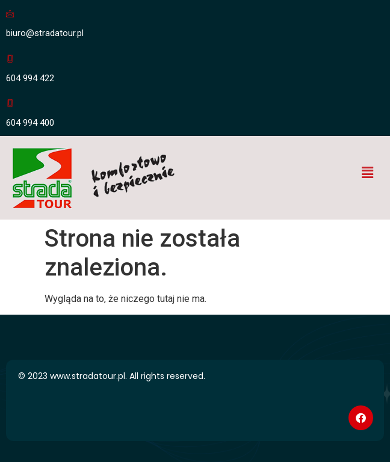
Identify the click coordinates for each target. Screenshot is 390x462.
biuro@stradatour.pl (45, 33)
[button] (368, 173)
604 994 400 (30, 122)
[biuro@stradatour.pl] (10, 13)
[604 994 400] (10, 103)
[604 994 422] (10, 59)
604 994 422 (30, 78)
